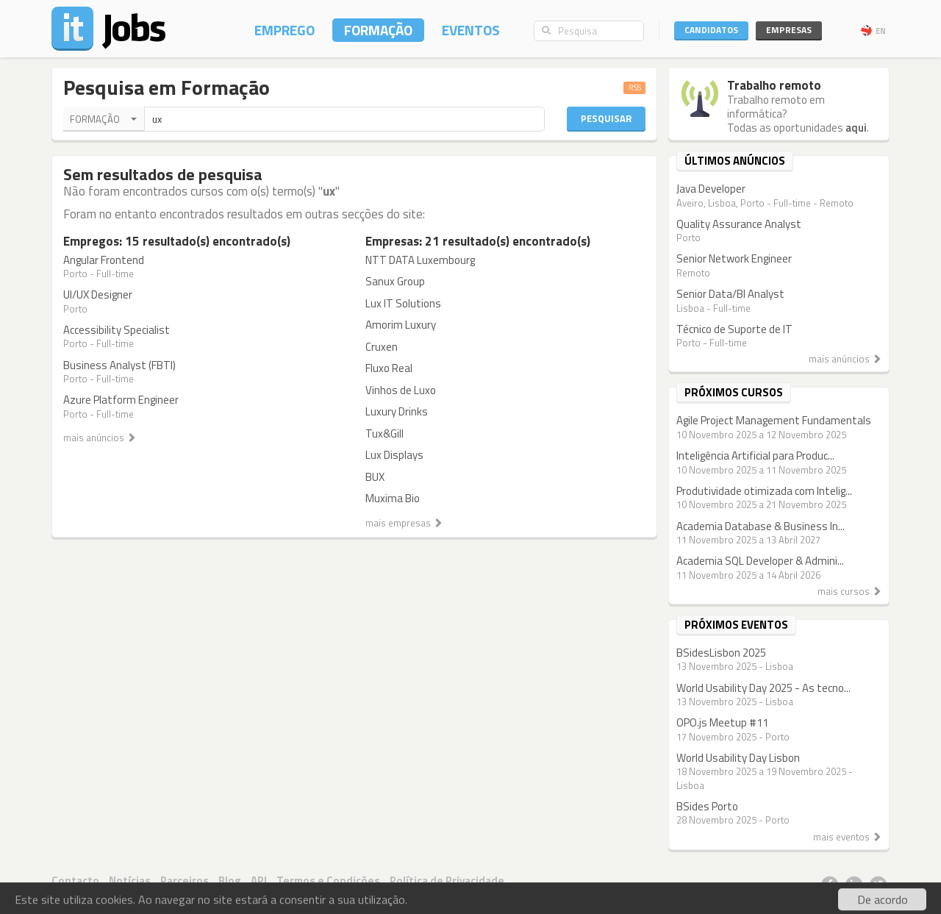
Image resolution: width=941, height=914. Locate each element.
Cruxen (381, 346)
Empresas (789, 30)
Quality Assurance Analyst (738, 223)
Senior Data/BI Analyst (730, 293)
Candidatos (711, 30)
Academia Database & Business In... (760, 526)
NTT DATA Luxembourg (420, 259)
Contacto (75, 880)
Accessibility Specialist (116, 329)
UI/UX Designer (97, 294)
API (259, 880)
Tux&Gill (384, 433)
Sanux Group (395, 281)
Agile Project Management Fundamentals (773, 420)
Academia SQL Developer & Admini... (760, 560)
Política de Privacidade (447, 880)
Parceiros (184, 880)
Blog (229, 880)
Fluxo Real (388, 368)
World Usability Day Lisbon (738, 757)
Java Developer (710, 188)
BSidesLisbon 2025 (721, 652)
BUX (374, 476)
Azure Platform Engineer (121, 399)
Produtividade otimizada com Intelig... (764, 490)
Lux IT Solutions (403, 303)
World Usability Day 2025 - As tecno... (763, 687)
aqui (856, 127)
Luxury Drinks (396, 411)
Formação (378, 29)
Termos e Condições (328, 880)
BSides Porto (707, 806)
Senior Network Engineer (734, 258)
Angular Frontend (103, 259)
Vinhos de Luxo (400, 390)
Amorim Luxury (400, 324)
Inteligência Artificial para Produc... (755, 455)
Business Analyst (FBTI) (119, 365)
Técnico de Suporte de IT (734, 329)
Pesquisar (606, 118)
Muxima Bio (392, 498)
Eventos (471, 29)
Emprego (284, 29)
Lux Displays (394, 454)
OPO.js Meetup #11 (722, 722)
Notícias (130, 880)
